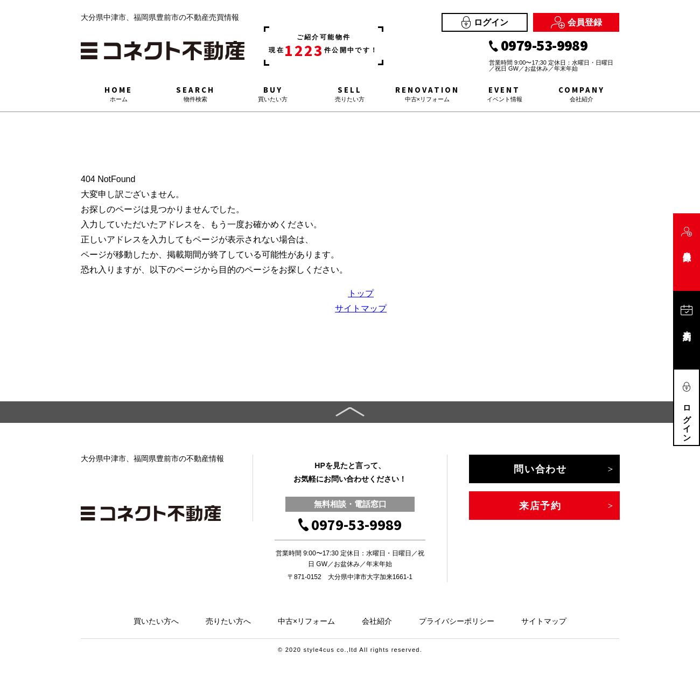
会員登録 (576, 22)
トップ (361, 293)
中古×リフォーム (306, 621)
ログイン (484, 22)
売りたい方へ (228, 621)
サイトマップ (361, 308)
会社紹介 (377, 621)
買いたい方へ (156, 621)
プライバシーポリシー (456, 621)
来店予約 (540, 505)
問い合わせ (540, 469)
